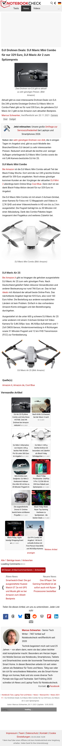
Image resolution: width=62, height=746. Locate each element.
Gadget (12, 119)
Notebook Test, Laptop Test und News (17, 695)
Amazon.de (18, 385)
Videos (36, 8)
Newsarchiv (44, 695)
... (59, 8)
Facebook (53, 686)
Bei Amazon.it (9, 277)
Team (21, 733)
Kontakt (44, 733)
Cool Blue (36, 184)
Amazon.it (7, 385)
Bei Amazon (8, 169)
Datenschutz (32, 733)
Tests (16, 8)
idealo (5, 292)
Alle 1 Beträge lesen (10, 560)
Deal (5, 119)
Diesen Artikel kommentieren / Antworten (23, 570)
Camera (54, 115)
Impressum (11, 733)
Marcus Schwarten (11, 115)
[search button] (52, 3)
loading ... (5, 710)
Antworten (27, 560)
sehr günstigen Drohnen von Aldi (29, 140)
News (26, 8)
